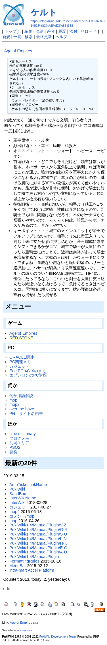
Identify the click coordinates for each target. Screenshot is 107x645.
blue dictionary (22, 433)
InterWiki (17, 502)
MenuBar (17, 565)
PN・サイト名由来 (26, 413)
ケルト (44, 12)
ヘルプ (61, 36)
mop (13, 400)
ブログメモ (19, 438)
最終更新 (44, 36)
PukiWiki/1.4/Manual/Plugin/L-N (38, 538)
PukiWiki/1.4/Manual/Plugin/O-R (38, 529)
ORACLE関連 (21, 357)
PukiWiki (17, 489)
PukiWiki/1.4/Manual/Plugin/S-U (38, 534)
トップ (10, 31)
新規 (6, 36)
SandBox (17, 493)
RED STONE (21, 338)
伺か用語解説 (21, 395)
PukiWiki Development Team (57, 636)
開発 (13, 452)
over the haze (21, 409)
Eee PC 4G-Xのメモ (27, 371)
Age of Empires (18, 51)
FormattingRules (24, 561)
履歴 (62, 31)
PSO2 (14, 447)
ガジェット (19, 366)
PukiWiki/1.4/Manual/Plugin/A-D (38, 552)
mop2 (14, 404)
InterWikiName (22, 498)
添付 (73, 31)
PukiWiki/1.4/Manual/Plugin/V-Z (37, 525)
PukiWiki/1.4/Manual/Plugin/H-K (38, 543)
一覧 (17, 36)
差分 (51, 31)
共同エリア (19, 443)
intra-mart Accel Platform (31, 570)
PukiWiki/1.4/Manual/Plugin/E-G (38, 547)
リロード (88, 31)
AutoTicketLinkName (28, 484)
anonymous (24, 630)
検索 (29, 36)
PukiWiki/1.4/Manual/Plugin (34, 556)
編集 (28, 31)
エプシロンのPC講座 (28, 375)
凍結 (39, 31)
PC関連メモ (20, 361)
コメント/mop (21, 516)
